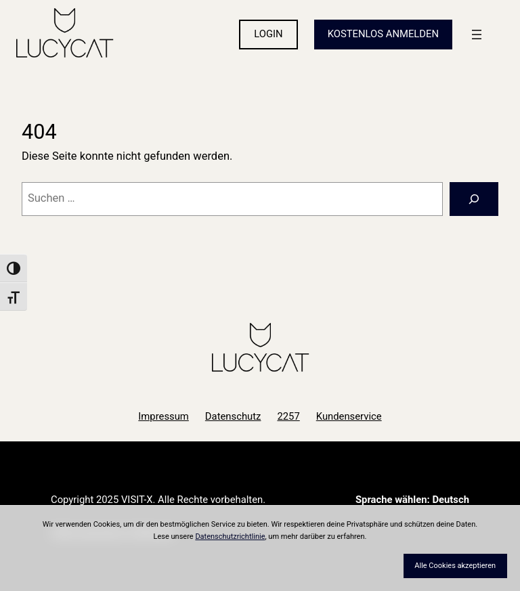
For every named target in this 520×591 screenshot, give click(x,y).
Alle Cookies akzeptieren (455, 565)
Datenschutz (233, 416)
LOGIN (268, 34)
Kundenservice (349, 416)
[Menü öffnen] (477, 34)
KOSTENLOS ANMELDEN (383, 34)
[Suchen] (474, 199)
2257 (288, 416)
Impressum (163, 416)
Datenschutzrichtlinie (230, 536)
